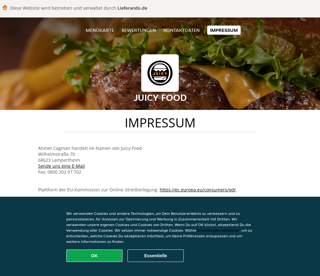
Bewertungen (139, 30)
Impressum (224, 30)
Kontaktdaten (181, 30)
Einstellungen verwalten (218, 230)
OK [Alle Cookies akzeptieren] (94, 255)
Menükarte (100, 30)
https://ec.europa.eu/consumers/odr (198, 190)
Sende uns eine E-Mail (61, 166)
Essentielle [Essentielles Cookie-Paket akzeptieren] (155, 255)
